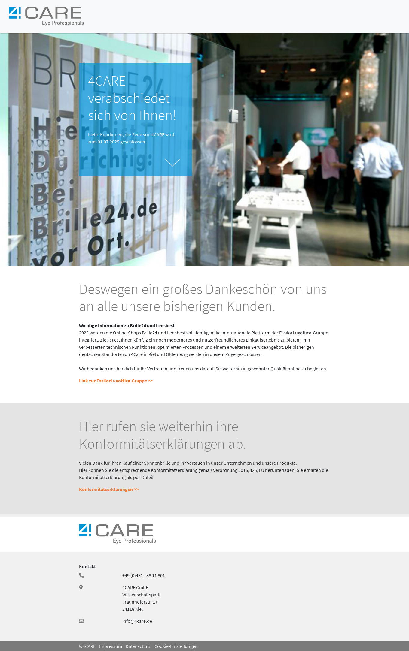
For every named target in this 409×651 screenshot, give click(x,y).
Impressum (110, 646)
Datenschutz (138, 646)
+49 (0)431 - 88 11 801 (143, 575)
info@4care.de (137, 621)
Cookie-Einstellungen (176, 646)
